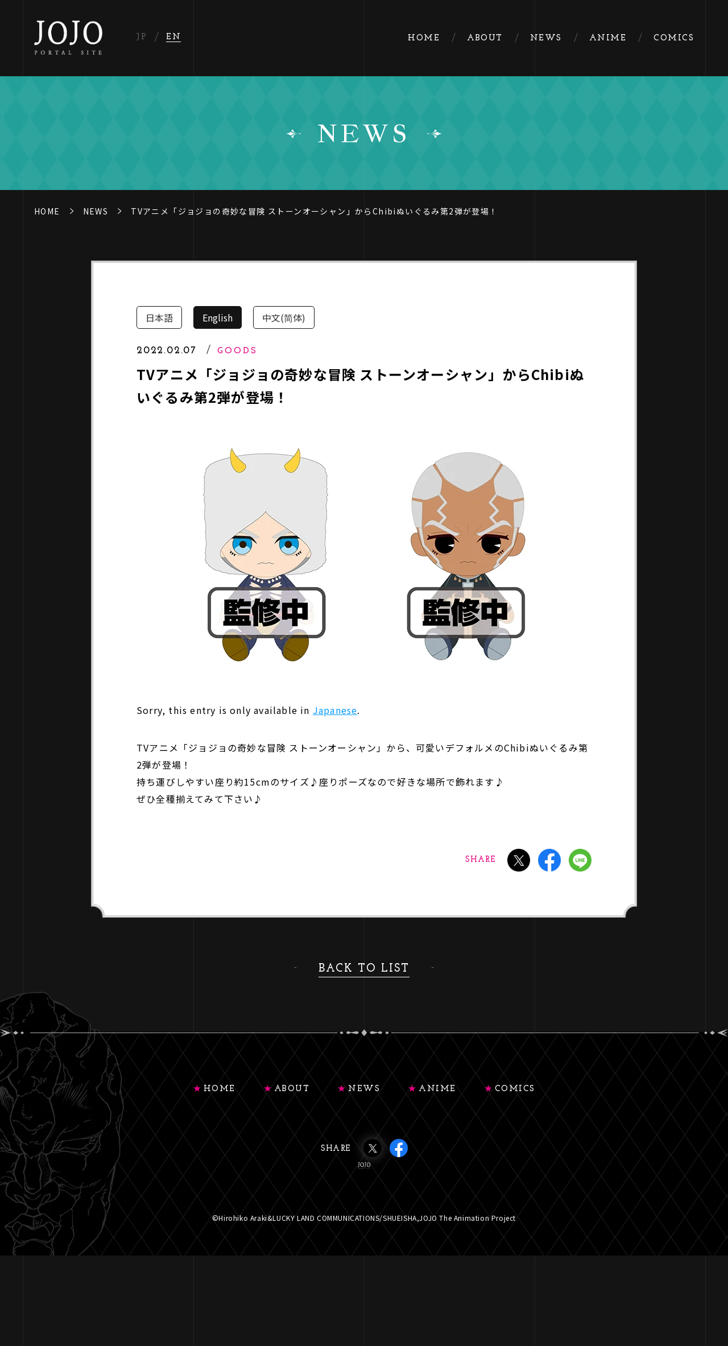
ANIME (437, 1089)
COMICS (515, 1089)
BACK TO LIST (364, 969)
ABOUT (292, 1089)
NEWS (96, 211)
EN (173, 37)
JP (141, 37)
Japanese (335, 710)
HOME (47, 211)
